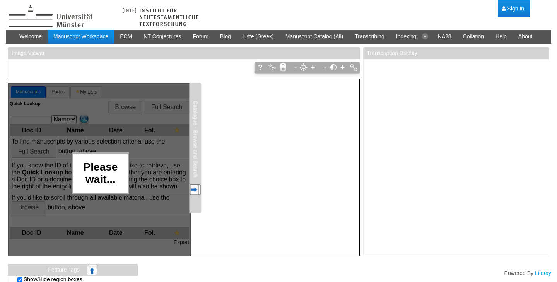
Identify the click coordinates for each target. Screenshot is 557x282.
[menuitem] (513, 8)
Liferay (543, 273)
